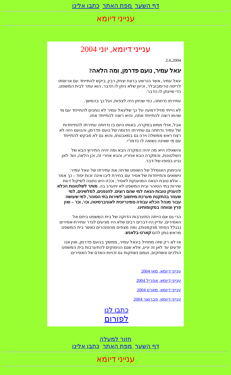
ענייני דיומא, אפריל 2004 (158, 280)
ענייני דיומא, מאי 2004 (161, 271)
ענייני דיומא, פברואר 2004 (157, 299)
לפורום (116, 318)
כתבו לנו (116, 310)
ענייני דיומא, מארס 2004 (159, 289)
